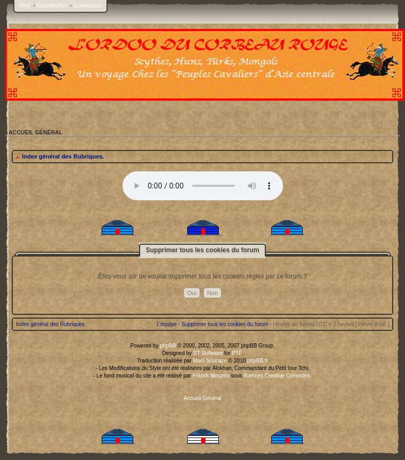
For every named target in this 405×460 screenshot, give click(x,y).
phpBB (168, 346)
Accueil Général (202, 398)
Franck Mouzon (211, 376)
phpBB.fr (257, 361)
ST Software (208, 353)
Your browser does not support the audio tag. (203, 185)
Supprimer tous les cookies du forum (224, 324)
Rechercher (52, 5)
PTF (236, 353)
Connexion (88, 5)
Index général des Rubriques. (63, 156)
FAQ (24, 5)
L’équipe (167, 324)
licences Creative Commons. (278, 376)
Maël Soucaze (210, 361)
